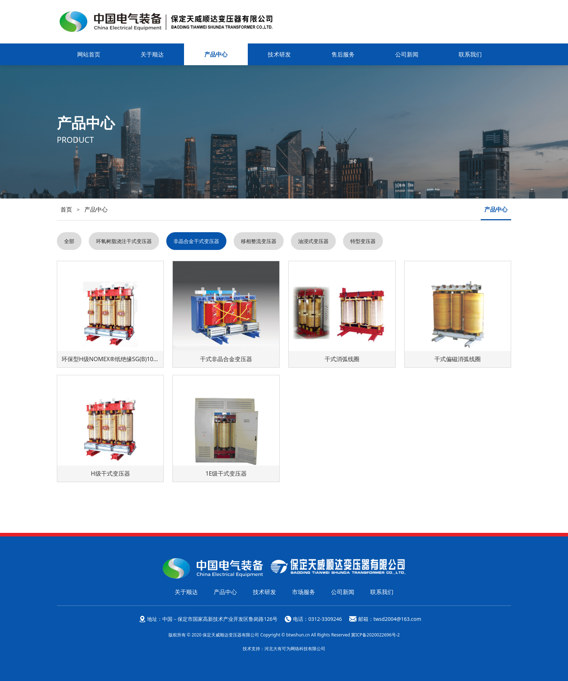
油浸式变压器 (313, 241)
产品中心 (215, 54)
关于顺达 (152, 54)
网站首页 (88, 54)
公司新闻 (406, 54)
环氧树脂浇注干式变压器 (124, 241)
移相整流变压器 (258, 241)
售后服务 (343, 54)
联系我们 (470, 54)
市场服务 (303, 592)
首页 (66, 209)
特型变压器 (363, 241)
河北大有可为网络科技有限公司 (294, 649)
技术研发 (279, 54)
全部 (69, 241)
